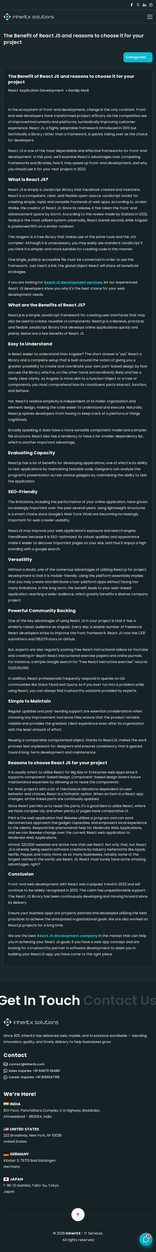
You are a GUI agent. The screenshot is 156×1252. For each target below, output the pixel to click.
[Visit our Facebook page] (131, 5)
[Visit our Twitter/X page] (138, 5)
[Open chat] (145, 1239)
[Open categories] (137, 57)
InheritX (73, 1233)
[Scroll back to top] (78, 1214)
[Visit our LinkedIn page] (144, 5)
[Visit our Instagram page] (150, 5)
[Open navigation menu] (149, 17)
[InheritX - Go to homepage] (29, 17)
